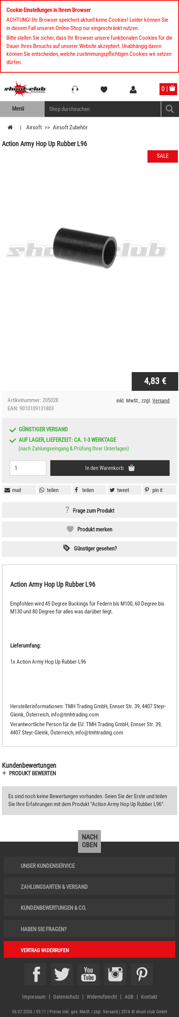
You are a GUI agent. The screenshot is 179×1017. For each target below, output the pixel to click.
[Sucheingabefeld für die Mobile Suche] (103, 109)
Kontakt (149, 997)
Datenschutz (66, 997)
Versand (161, 401)
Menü (18, 108)
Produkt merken (94, 529)
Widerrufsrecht (102, 997)
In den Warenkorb (105, 468)
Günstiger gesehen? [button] (95, 548)
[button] (152, 490)
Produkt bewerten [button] (32, 773)
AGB (129, 997)
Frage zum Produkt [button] (93, 511)
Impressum (34, 997)
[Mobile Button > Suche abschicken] (170, 109)
